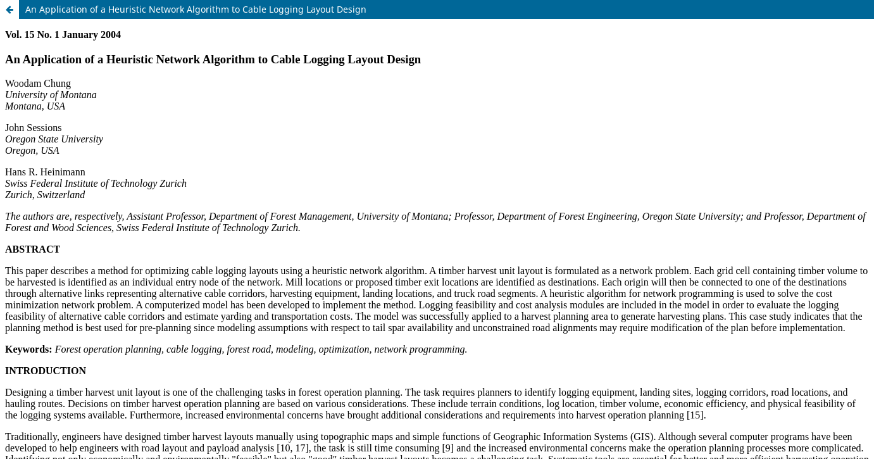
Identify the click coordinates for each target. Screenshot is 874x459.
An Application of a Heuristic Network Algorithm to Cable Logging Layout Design (195, 9)
